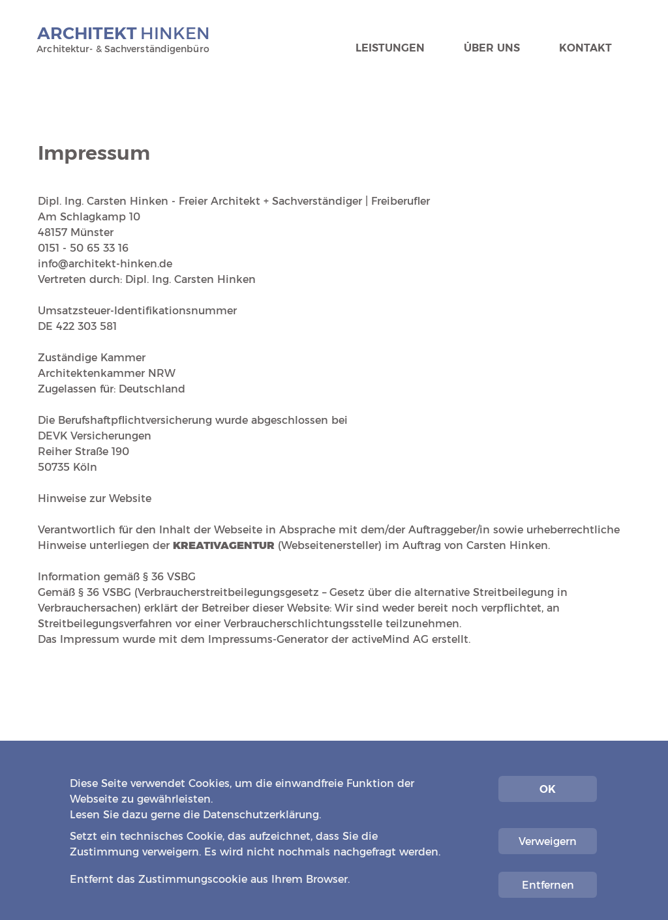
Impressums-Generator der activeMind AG (318, 639)
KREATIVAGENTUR (224, 545)
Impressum (543, 863)
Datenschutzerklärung (261, 815)
